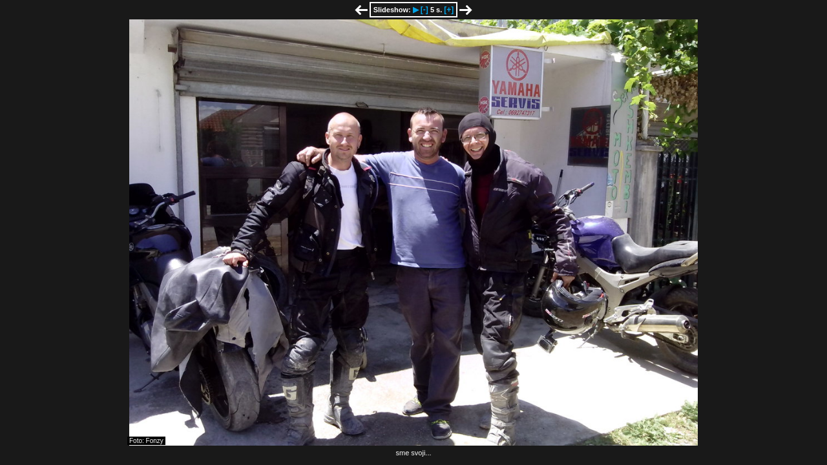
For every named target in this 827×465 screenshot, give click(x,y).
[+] (449, 9)
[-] (424, 9)
